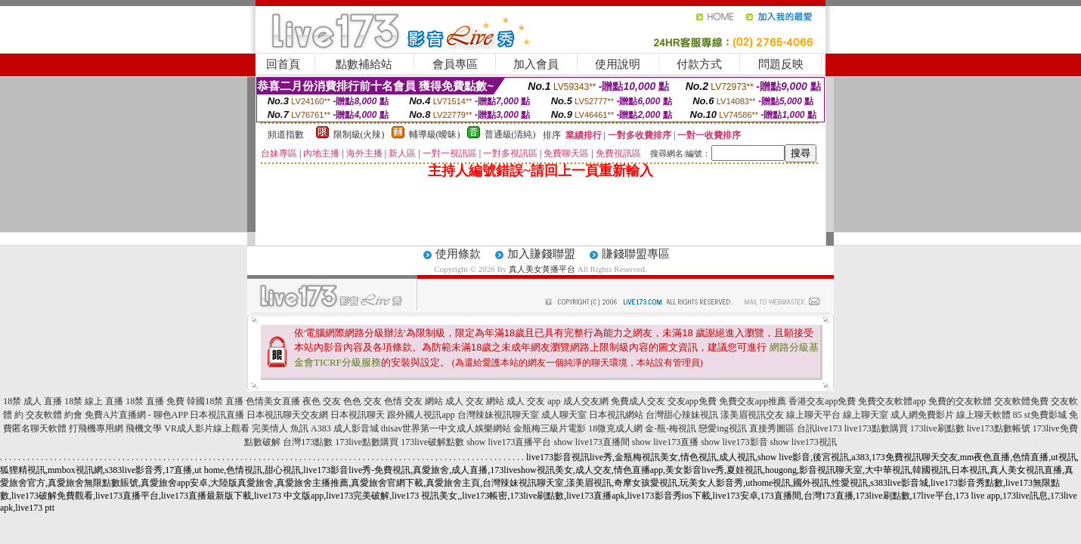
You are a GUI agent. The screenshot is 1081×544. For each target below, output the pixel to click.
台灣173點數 (308, 442)
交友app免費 (692, 401)
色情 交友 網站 (413, 401)
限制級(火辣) (359, 134)
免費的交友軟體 (960, 401)
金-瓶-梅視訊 (670, 428)
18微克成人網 (615, 428)
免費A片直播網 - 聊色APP (136, 415)
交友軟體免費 (1021, 401)
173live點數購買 (366, 442)
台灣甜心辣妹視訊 (682, 415)
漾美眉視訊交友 (752, 415)
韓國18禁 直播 (215, 401)
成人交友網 (586, 401)
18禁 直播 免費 (154, 401)
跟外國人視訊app (420, 415)
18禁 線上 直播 (93, 401)
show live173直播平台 (508, 442)
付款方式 (699, 64)
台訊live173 (819, 428)
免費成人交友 (638, 401)
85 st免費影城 (1040, 415)
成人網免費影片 (922, 415)
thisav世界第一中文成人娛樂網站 (446, 428)
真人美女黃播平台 (542, 269)
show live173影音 (734, 442)
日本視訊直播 (217, 415)
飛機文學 (143, 428)
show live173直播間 (591, 442)
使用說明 (617, 64)
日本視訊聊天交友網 (287, 415)
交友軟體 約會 (54, 415)
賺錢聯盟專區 (636, 254)
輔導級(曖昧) (434, 134)
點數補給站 (364, 64)
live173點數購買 (876, 428)
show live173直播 (665, 442)
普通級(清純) (510, 134)
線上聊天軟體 (983, 415)
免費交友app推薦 (752, 401)
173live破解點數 (432, 442)
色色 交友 (362, 401)
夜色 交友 (321, 401)
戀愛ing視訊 (722, 428)
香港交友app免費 (822, 401)
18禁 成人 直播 (32, 401)
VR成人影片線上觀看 (206, 428)
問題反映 (781, 64)
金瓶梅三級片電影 (549, 428)
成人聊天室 (564, 415)
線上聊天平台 (813, 415)
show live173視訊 (803, 442)
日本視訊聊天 (357, 415)
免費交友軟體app (891, 401)
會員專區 (455, 64)
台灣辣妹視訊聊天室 (498, 415)
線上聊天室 (865, 415)
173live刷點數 (937, 428)
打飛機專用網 (96, 428)
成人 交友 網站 (474, 401)
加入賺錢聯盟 (541, 254)
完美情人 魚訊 (280, 428)
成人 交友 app (533, 401)
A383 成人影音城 (345, 428)
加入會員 (536, 64)
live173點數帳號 (998, 428)
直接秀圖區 (771, 428)
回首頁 (283, 64)
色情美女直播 (273, 401)
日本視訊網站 (616, 415)
